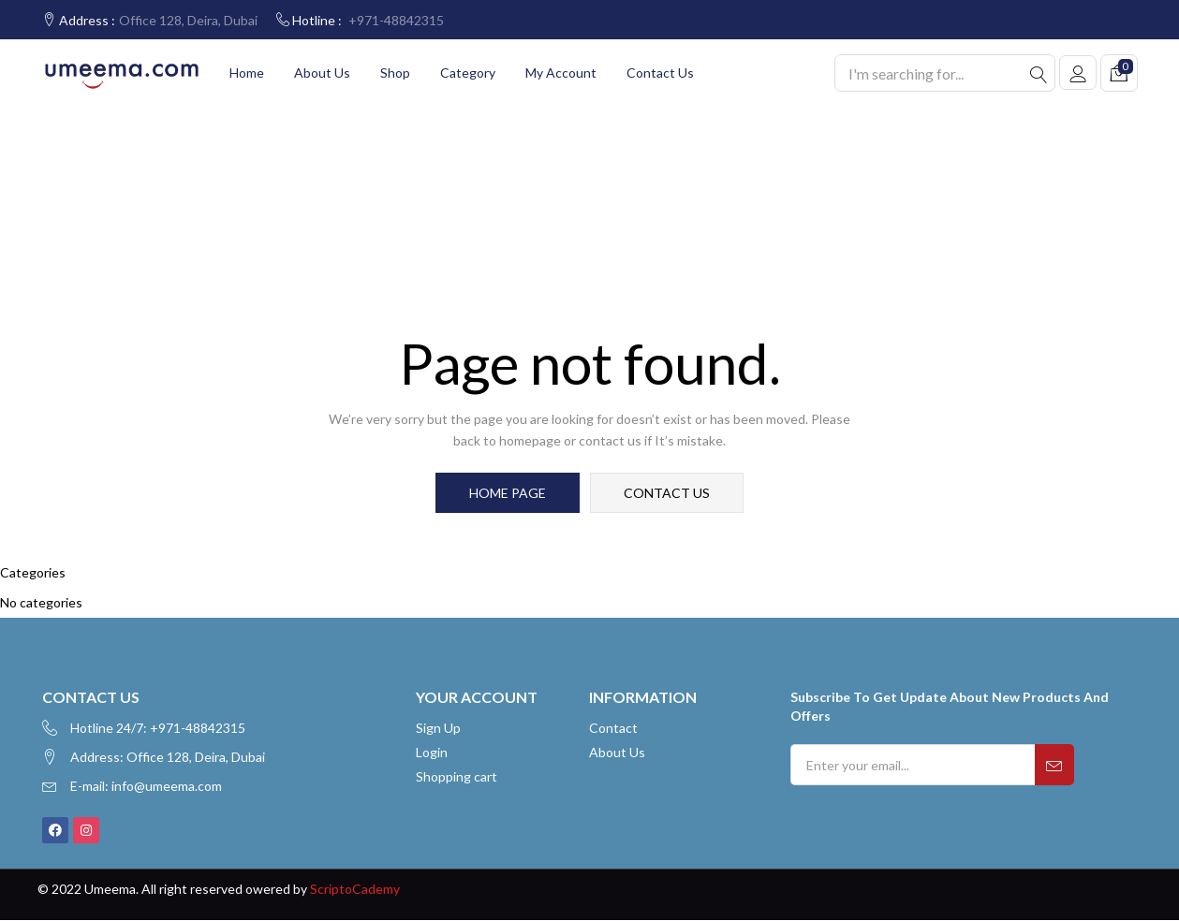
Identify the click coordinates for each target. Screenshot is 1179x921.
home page (508, 493)
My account (561, 72)
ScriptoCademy (355, 890)
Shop (395, 72)
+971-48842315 (396, 20)
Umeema (110, 890)
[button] (1119, 73)
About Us (322, 72)
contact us (667, 493)
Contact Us (660, 72)
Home (246, 72)
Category (467, 72)
